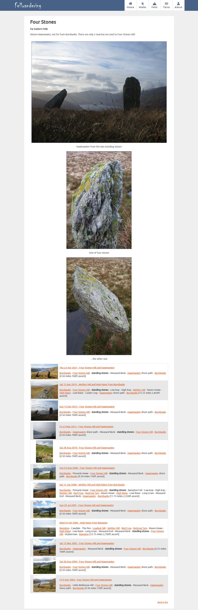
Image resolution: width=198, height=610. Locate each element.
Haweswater (134, 373)
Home (131, 5)
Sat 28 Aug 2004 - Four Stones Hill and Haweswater (87, 561)
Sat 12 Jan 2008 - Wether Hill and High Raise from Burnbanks (92, 484)
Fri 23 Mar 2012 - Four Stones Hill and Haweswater (87, 426)
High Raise (65, 392)
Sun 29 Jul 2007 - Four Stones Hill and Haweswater (87, 505)
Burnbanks (65, 373)
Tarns (167, 5)
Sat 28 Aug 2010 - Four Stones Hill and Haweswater (87, 447)
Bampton (64, 528)
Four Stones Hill (81, 373)
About (179, 5)
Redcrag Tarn (92, 493)
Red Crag (78, 493)
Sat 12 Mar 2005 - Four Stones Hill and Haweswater (87, 543)
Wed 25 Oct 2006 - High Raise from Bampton (83, 522)
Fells (155, 5)
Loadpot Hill (99, 528)
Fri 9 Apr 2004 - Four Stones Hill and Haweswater (86, 579)
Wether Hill (139, 389)
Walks (143, 5)
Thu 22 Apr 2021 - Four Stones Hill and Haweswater (87, 367)
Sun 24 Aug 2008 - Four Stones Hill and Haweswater (87, 468)
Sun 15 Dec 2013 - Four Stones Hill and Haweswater (87, 406)
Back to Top (163, 602)
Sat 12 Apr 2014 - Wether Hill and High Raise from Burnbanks (92, 384)
